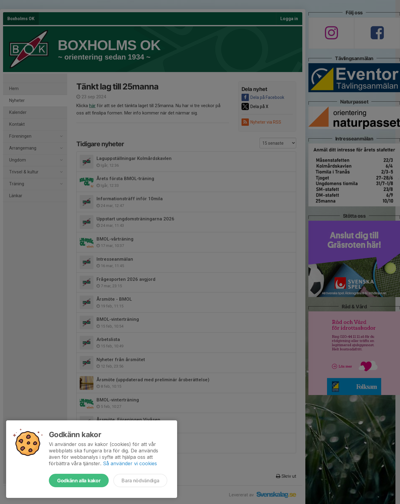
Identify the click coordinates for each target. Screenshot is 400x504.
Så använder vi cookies (130, 463)
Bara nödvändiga (140, 480)
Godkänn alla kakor (78, 480)
